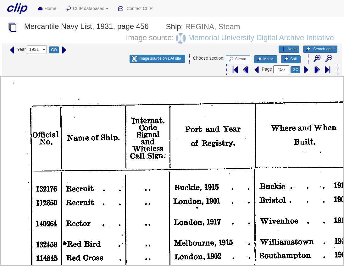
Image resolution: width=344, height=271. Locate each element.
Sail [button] (290, 59)
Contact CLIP (135, 9)
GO (54, 50)
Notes (288, 49)
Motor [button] (264, 59)
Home (46, 9)
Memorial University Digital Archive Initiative (261, 37)
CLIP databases (87, 9)
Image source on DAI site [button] (156, 59)
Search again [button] (320, 49)
